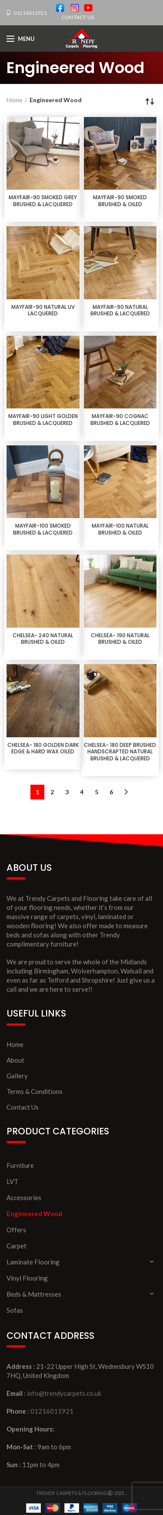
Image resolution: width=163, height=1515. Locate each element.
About (15, 1060)
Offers (16, 1230)
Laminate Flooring (33, 1262)
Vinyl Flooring (27, 1278)
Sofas (15, 1310)
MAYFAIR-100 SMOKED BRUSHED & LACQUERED (43, 529)
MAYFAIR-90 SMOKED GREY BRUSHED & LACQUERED (43, 200)
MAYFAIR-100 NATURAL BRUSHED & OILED (120, 529)
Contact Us (23, 1107)
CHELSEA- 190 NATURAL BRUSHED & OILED (120, 638)
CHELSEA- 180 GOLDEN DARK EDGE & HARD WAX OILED (43, 748)
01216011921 (30, 13)
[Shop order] (149, 101)
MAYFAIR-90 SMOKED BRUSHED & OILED (120, 200)
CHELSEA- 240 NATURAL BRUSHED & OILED (43, 638)
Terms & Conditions (35, 1091)
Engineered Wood (34, 1213)
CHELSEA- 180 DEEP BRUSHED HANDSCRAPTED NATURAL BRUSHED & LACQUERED (120, 752)
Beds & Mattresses (34, 1294)
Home (15, 100)
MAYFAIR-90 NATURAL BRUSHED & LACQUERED (120, 310)
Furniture (20, 1165)
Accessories (24, 1197)
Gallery (17, 1076)
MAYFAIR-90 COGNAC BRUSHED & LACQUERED (120, 419)
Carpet (17, 1246)
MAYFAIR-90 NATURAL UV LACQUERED (43, 310)
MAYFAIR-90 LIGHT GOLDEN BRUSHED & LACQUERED (43, 419)
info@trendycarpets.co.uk (64, 1393)
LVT (12, 1181)
